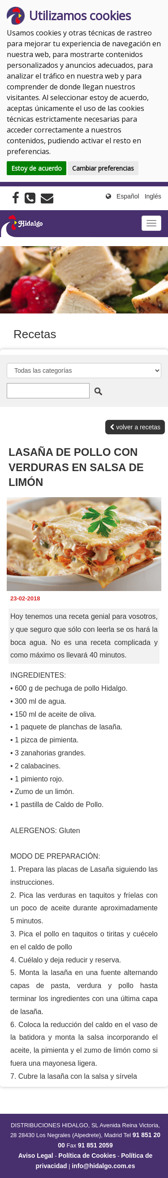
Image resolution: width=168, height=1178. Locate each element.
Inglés (153, 196)
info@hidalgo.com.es (103, 1165)
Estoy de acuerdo (36, 168)
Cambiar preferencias (103, 168)
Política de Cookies (87, 1155)
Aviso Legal (35, 1155)
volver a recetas (135, 427)
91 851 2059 (95, 1145)
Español (127, 196)
